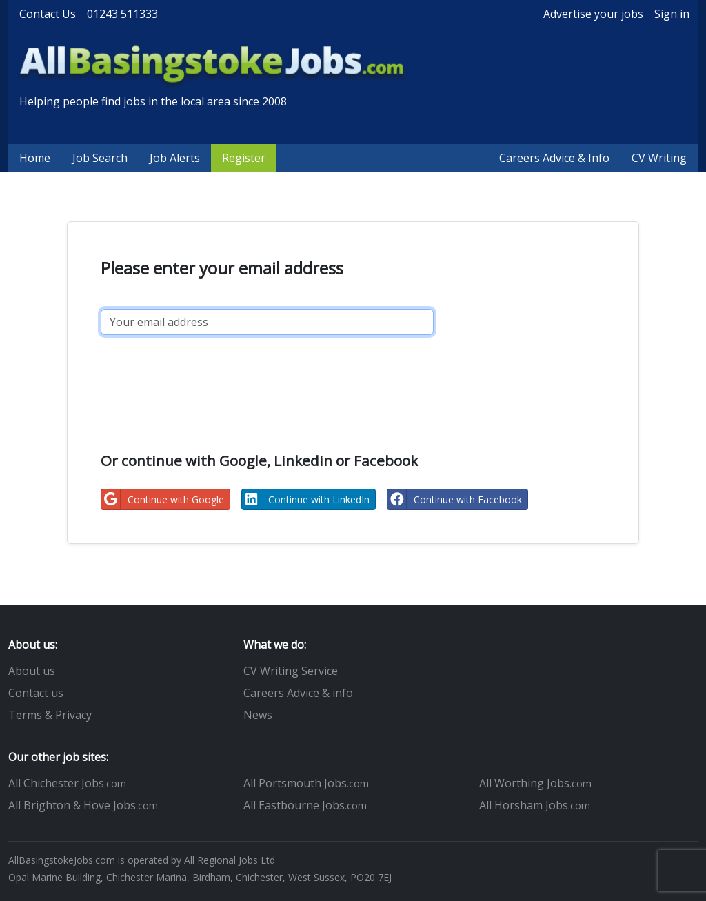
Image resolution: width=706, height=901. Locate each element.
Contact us (35, 692)
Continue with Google (162, 499)
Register (243, 157)
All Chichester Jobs (67, 783)
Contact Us (47, 13)
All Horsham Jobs (534, 805)
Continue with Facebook (454, 499)
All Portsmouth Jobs (306, 783)
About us (31, 670)
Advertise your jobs (593, 13)
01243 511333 (122, 13)
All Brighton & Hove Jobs (83, 805)
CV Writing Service (290, 670)
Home (34, 157)
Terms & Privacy (50, 714)
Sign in (671, 13)
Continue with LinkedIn (306, 499)
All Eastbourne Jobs (305, 805)
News (257, 714)
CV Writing (659, 157)
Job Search (100, 157)
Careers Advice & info (298, 692)
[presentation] (205, 378)
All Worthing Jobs (535, 783)
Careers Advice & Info (554, 157)
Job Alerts (175, 157)
